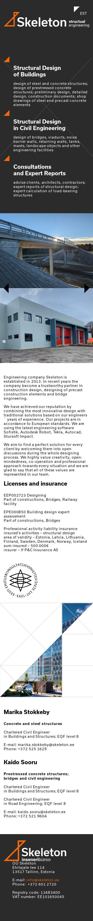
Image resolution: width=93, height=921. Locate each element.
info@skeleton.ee (43, 880)
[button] (6, 288)
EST (83, 13)
